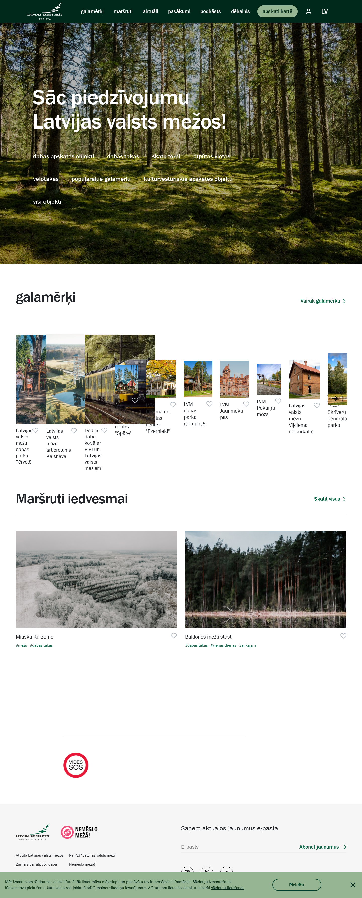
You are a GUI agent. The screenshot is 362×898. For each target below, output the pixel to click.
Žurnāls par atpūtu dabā (36, 840)
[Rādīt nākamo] (335, 383)
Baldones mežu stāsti (209, 613)
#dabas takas (41, 621)
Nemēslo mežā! (82, 840)
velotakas (46, 179)
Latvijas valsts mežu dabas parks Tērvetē (45, 440)
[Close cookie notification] (353, 885)
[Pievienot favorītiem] (89, 437)
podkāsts (210, 11)
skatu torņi (166, 156)
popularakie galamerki (101, 179)
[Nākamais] (343, 709)
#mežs (22, 621)
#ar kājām (247, 621)
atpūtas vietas (211, 156)
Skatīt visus (327, 475)
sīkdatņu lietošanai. (227, 887)
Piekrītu (296, 885)
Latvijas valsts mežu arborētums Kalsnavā (124, 440)
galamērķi (92, 11)
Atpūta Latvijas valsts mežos (39, 831)
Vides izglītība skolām (34, 849)
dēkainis (240, 11)
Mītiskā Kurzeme (34, 613)
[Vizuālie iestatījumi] (340, 11)
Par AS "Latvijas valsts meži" (92, 831)
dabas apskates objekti (63, 156)
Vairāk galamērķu (320, 301)
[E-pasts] (225, 822)
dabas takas (123, 156)
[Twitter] (207, 849)
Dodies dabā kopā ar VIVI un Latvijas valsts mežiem (216, 440)
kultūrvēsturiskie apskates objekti (188, 179)
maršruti (123, 11)
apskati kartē (277, 11)
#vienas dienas (224, 621)
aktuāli (150, 11)
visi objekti (47, 201)
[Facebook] (226, 849)
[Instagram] (187, 849)
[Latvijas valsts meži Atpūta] (45, 11)
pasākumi (179, 11)
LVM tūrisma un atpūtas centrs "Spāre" (295, 440)
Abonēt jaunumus (319, 822)
